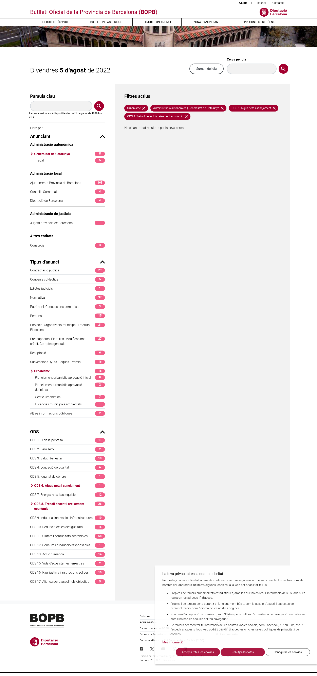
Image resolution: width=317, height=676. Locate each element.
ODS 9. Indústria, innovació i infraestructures (67, 518)
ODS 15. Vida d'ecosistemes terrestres (67, 563)
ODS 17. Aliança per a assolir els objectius (67, 581)
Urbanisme (69, 371)
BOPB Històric (148, 622)
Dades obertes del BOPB (154, 628)
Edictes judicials (67, 288)
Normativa (67, 297)
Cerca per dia (236, 59)
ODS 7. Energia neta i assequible (67, 494)
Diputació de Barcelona (67, 200)
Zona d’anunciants (207, 22)
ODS (67, 431)
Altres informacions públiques (67, 413)
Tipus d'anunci (67, 262)
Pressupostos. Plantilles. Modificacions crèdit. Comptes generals (67, 341)
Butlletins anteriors (106, 22)
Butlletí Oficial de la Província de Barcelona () (93, 12)
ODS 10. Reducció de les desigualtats (67, 527)
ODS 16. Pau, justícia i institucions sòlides (67, 572)
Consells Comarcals (67, 191)
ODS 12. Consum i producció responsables (67, 545)
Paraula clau (42, 96)
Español (261, 2)
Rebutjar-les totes (243, 652)
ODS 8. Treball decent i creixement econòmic (69, 506)
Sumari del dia (206, 69)
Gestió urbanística (70, 397)
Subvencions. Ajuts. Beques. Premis (67, 362)
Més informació (173, 642)
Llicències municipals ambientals (70, 404)
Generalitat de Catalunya (69, 154)
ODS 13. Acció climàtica (67, 554)
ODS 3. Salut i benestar (67, 458)
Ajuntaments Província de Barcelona (67, 183)
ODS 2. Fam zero (67, 449)
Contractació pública (67, 270)
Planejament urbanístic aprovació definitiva (70, 387)
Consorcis (67, 245)
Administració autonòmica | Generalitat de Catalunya (188, 108)
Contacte (278, 2)
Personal (67, 316)
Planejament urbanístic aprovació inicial (70, 377)
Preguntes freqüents (260, 22)
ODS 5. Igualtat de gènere (67, 476)
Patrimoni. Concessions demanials (67, 306)
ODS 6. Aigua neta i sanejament (69, 485)
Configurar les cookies (288, 652)
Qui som (145, 616)
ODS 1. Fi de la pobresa (67, 440)
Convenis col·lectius (67, 279)
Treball (70, 160)
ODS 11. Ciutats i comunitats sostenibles (67, 536)
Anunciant (67, 136)
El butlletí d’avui (55, 22)
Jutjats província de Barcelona (67, 223)
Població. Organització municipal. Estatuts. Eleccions (67, 327)
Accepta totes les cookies (198, 652)
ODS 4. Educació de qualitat (67, 467)
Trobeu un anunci (158, 22)
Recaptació (67, 353)
